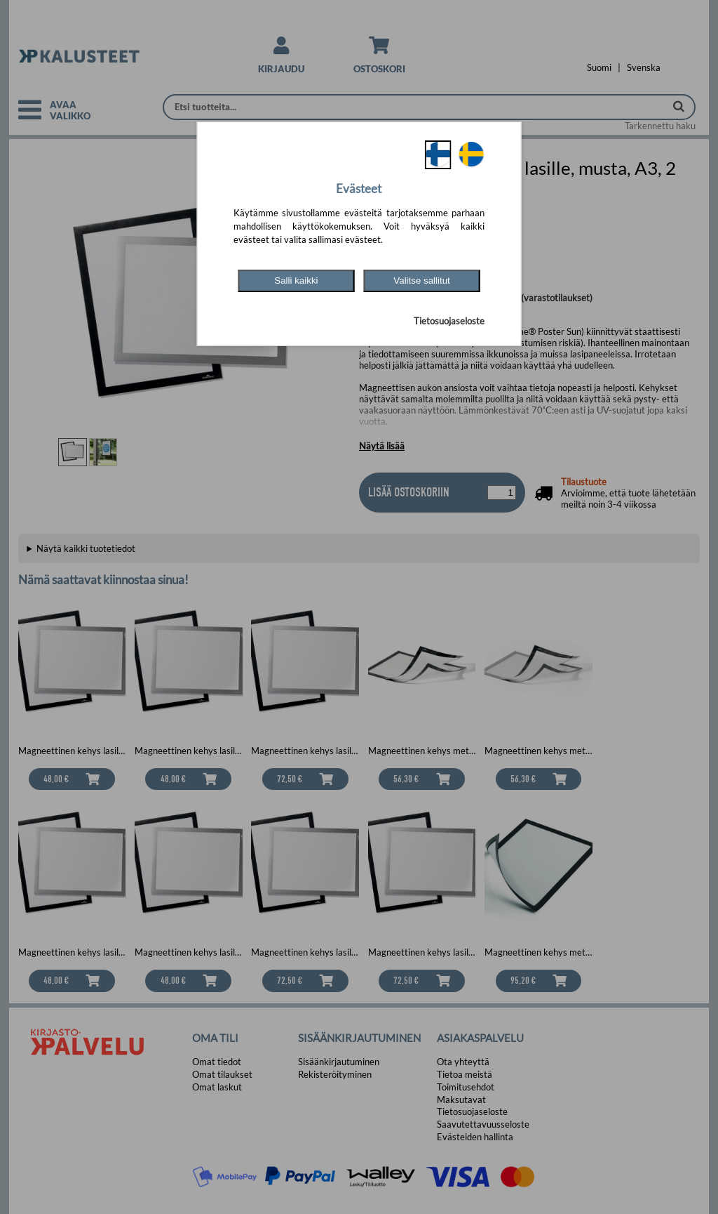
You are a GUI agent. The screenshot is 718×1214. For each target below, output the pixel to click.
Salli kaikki (296, 280)
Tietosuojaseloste (449, 320)
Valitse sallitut (421, 280)
